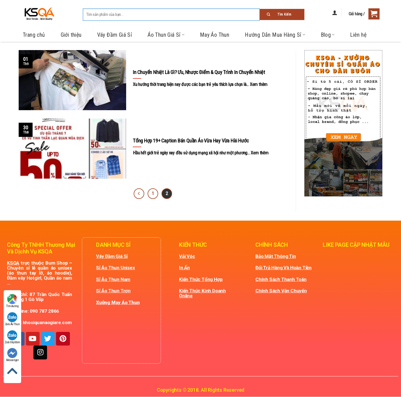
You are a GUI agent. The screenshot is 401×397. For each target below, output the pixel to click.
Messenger (12, 355)
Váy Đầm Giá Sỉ (114, 34)
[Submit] (282, 14)
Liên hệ (358, 34)
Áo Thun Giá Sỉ (166, 34)
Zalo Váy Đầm (12, 337)
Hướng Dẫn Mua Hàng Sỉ (275, 34)
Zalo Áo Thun (12, 319)
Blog (328, 34)
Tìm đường (12, 301)
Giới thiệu (71, 34)
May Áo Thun (214, 34)
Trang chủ (34, 34)
